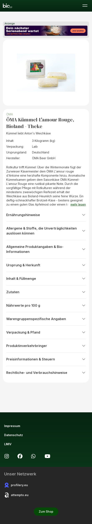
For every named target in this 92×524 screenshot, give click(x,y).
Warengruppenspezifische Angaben (46, 319)
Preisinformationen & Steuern (46, 359)
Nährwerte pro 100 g (46, 305)
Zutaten (46, 292)
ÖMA (9, 114)
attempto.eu (16, 495)
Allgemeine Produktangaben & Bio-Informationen (46, 249)
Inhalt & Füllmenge (46, 278)
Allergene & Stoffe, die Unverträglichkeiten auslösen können (46, 230)
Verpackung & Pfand (46, 332)
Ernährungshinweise (46, 215)
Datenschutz (13, 435)
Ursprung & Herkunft (46, 265)
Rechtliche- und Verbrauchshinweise (46, 373)
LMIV (7, 444)
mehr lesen (78, 204)
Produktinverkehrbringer (46, 346)
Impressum (12, 426)
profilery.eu (16, 485)
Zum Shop (46, 511)
